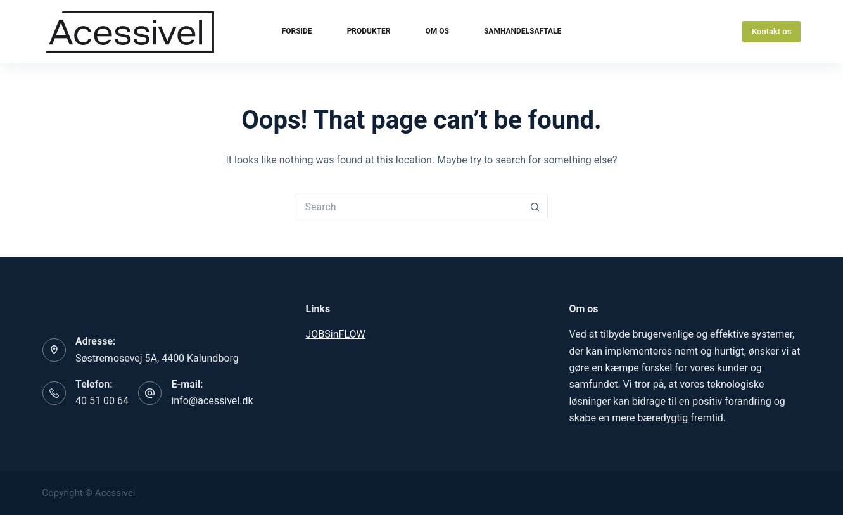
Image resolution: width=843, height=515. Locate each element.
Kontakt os (771, 31)
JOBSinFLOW (335, 334)
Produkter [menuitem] (369, 31)
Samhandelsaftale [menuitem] (522, 31)
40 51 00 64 (102, 401)
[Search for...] (409, 206)
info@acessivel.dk (212, 401)
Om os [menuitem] (437, 31)
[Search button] (535, 206)
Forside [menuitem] (297, 31)
